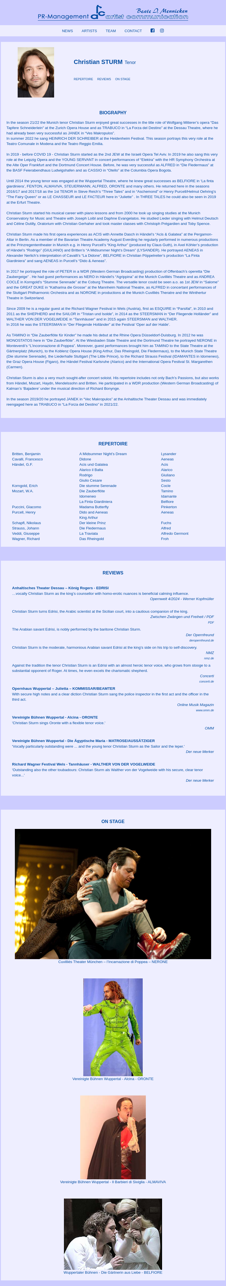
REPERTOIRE (83, 79)
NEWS (67, 31)
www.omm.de (205, 710)
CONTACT (133, 31)
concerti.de (206, 681)
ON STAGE (122, 79)
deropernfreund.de (201, 640)
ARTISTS (89, 31)
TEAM (111, 31)
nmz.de (209, 658)
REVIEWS (104, 79)
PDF (211, 622)
